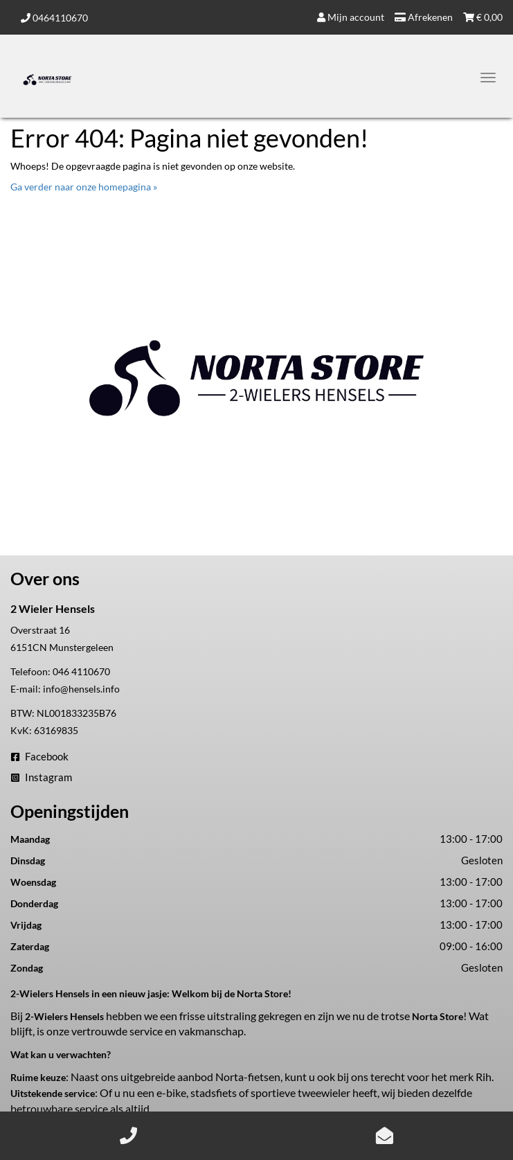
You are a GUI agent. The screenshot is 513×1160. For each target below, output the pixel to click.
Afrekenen (424, 17)
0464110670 (54, 18)
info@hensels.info (81, 689)
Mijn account (350, 17)
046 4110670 (81, 671)
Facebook (40, 756)
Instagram (41, 777)
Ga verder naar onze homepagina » (83, 187)
